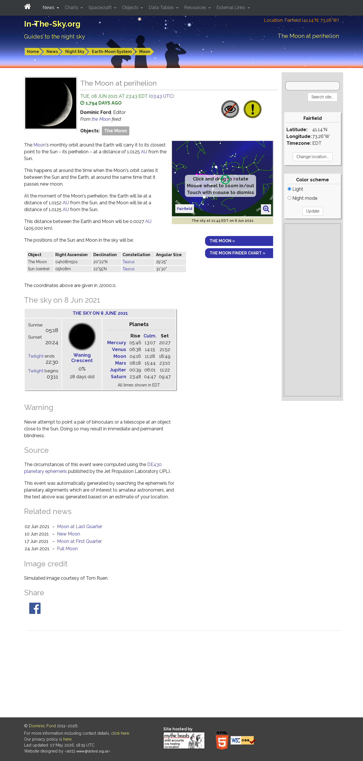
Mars (120, 363)
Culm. (150, 336)
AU (144, 151)
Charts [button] (72, 7)
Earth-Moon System (112, 51)
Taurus (129, 262)
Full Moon (67, 548)
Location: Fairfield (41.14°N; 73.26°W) (301, 20)
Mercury (116, 342)
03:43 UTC (161, 96)
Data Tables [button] (162, 7)
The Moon (115, 130)
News (52, 51)
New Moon (68, 534)
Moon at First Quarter (79, 541)
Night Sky (75, 51)
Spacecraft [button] (100, 7)
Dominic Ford (42, 725)
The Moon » (222, 241)
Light (295, 189)
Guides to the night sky (54, 36)
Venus (119, 349)
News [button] (49, 7)
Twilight (35, 356)
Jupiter (118, 370)
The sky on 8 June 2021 (100, 313)
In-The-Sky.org (52, 24)
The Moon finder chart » (237, 253)
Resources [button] (195, 7)
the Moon (102, 119)
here (67, 739)
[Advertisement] (312, 310)
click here (120, 733)
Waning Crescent (82, 357)
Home (33, 51)
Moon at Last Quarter (79, 526)
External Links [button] (231, 7)
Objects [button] (131, 7)
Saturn (118, 376)
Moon (144, 51)
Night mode (302, 198)
